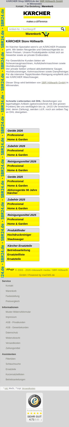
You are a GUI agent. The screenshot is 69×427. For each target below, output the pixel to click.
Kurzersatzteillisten (15, 374)
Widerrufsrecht (13, 338)
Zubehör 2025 (16, 199)
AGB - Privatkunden (15, 322)
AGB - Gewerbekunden (17, 327)
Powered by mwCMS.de (41, 275)
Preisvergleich (13, 301)
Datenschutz (12, 332)
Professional (15, 135)
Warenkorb (47, 6)
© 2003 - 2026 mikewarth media (28, 270)
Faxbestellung (13, 296)
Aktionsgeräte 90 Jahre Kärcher (22, 191)
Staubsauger (15, 239)
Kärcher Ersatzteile (20, 245)
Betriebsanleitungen (15, 379)
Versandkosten (13, 343)
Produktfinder (16, 230)
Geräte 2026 (15, 130)
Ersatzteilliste (16, 254)
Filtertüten (10, 359)
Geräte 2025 (15, 176)
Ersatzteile (14, 258)
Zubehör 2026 (16, 146)
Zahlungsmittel (13, 348)
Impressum (11, 317)
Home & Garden (17, 139)
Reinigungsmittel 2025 (22, 215)
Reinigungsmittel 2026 (22, 161)
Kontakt (19, 6)
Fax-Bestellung (32, 6)
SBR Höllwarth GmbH (51, 1)
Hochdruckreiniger (19, 234)
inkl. (6, 388)
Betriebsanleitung (18, 250)
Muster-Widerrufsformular (18, 312)
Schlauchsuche (13, 364)
